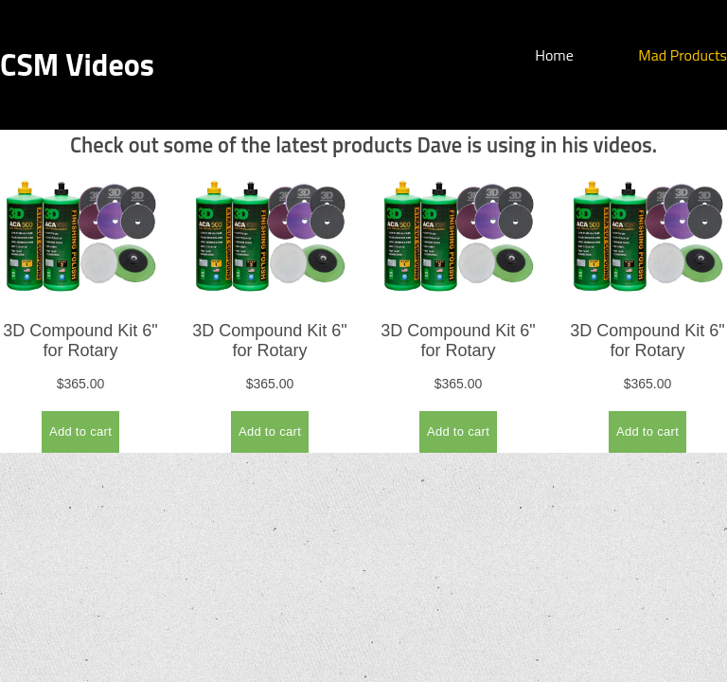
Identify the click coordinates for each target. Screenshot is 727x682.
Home (554, 55)
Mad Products (682, 55)
